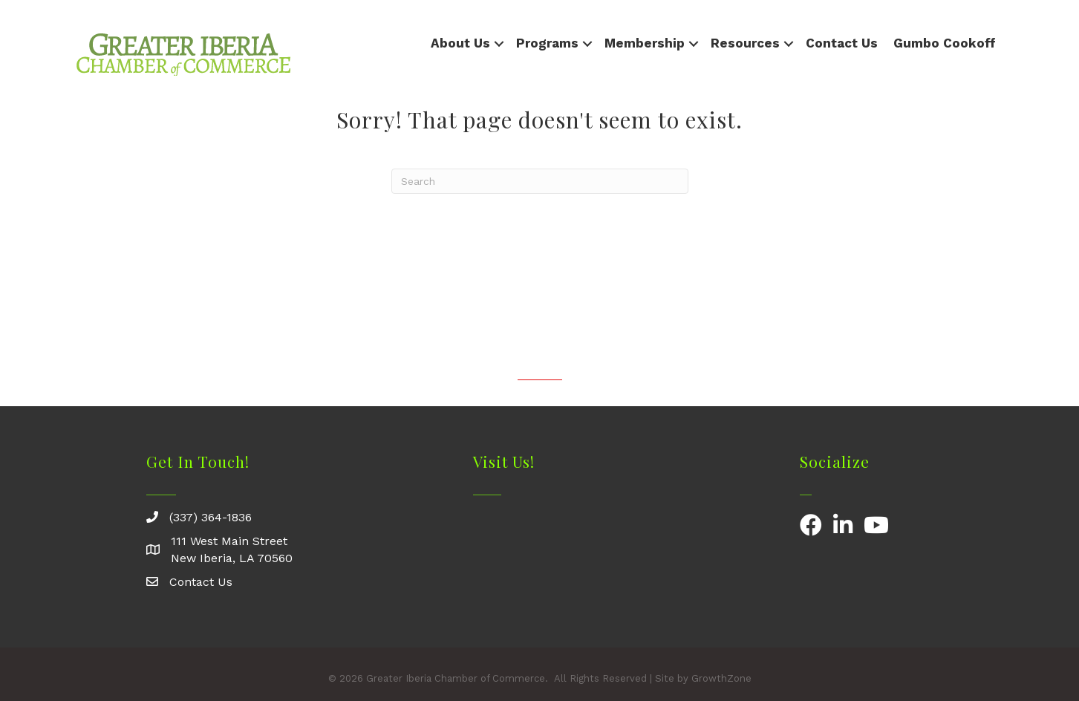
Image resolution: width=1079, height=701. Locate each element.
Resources (745, 43)
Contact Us (842, 43)
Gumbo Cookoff (944, 43)
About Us (460, 43)
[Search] (539, 181)
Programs (547, 43)
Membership (644, 43)
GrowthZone (721, 678)
